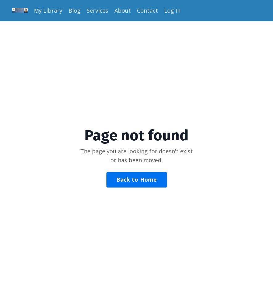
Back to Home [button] (136, 179)
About (122, 10)
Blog (74, 10)
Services (97, 10)
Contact (147, 10)
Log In (172, 10)
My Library (48, 10)
